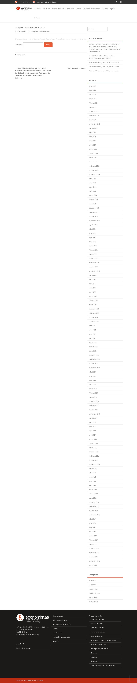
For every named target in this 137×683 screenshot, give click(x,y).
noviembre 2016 (94, 553)
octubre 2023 (93, 216)
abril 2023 (92, 242)
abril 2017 (92, 532)
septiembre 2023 (94, 221)
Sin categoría (93, 602)
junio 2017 (92, 523)
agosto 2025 (93, 128)
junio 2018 (92, 477)
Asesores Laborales (97, 628)
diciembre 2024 (94, 162)
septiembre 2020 (94, 368)
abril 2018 (92, 485)
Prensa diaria (21, 55)
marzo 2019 (93, 439)
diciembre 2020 (94, 355)
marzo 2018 (93, 490)
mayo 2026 (92, 90)
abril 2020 (92, 385)
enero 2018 (93, 498)
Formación (70, 9)
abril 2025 (92, 145)
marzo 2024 (93, 195)
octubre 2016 (93, 557)
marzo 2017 (93, 536)
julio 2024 (92, 179)
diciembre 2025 (94, 111)
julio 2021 (92, 326)
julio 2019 (92, 422)
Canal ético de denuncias (91, 9)
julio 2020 (92, 372)
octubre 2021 (93, 317)
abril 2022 (92, 292)
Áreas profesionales (58, 9)
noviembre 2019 (94, 406)
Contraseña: (29, 44)
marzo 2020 (93, 389)
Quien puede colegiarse (60, 620)
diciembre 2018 (94, 452)
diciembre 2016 (94, 548)
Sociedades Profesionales (61, 637)
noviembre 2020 (94, 359)
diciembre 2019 (94, 401)
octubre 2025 (93, 120)
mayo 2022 (92, 288)
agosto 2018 (93, 469)
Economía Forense (97, 636)
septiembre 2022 (94, 271)
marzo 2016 (93, 565)
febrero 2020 (93, 393)
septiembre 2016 (94, 561)
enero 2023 (93, 254)
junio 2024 (92, 183)
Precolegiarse (57, 633)
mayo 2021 (92, 334)
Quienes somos (58, 616)
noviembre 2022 (94, 263)
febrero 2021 (93, 347)
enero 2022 (93, 305)
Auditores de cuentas (98, 632)
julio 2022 (92, 279)
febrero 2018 (93, 494)
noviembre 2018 (94, 456)
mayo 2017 (92, 527)
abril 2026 (92, 95)
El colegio (37, 9)
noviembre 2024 (94, 166)
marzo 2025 (93, 149)
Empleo (78, 9)
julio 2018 (92, 473)
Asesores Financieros (97, 619)
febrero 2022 (93, 300)
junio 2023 (92, 233)
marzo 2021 (93, 342)
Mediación (94, 661)
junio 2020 (92, 376)
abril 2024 (92, 191)
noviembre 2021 (94, 313)
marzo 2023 (93, 246)
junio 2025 (92, 137)
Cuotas (55, 629)
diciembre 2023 (94, 208)
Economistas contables (98, 644)
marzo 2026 (93, 99)
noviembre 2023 (94, 212)
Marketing (94, 653)
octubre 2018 (93, 460)
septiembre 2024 (94, 174)
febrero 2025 (93, 153)
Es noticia (105, 9)
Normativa (56, 641)
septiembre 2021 (94, 321)
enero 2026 (93, 107)
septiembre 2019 (94, 414)
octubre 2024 (93, 170)
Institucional (93, 589)
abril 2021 (92, 338)
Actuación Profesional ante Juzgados (103, 665)
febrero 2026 (93, 103)
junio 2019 (92, 427)
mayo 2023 (92, 237)
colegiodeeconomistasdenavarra (40, 31)
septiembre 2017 (94, 515)
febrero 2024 (93, 200)
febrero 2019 (93, 443)
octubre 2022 (93, 267)
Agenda (112, 9)
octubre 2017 (93, 511)
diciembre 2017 (94, 502)
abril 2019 (92, 435)
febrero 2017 (93, 540)
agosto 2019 (93, 418)
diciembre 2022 (94, 258)
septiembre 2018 (94, 464)
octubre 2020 (93, 364)
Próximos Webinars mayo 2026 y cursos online (104, 71)
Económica (92, 581)
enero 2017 (93, 544)
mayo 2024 (92, 187)
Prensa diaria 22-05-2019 (77, 68)
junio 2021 (92, 330)
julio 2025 (92, 132)
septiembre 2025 (94, 124)
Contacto (37, 18)
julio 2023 (92, 229)
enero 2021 (93, 351)
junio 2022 (92, 284)
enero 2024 (93, 204)
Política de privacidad (23, 648)
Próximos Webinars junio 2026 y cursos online (104, 62)
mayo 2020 (92, 380)
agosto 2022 (93, 275)
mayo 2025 (92, 141)
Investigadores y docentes (99, 649)
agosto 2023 (93, 225)
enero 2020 (93, 397)
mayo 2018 (92, 481)
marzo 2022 (93, 296)
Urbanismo (94, 657)
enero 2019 (93, 448)
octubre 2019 (93, 410)
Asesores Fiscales (96, 623)
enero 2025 (93, 158)
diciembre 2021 (94, 309)
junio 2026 (92, 86)
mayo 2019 (92, 431)
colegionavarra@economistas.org (46, 2)
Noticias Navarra (94, 593)
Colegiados (46, 9)
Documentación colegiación (62, 624)
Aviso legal (20, 644)
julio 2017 (92, 519)
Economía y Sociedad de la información (103, 640)
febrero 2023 (93, 250)
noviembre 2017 (94, 506)
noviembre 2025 (94, 116)
